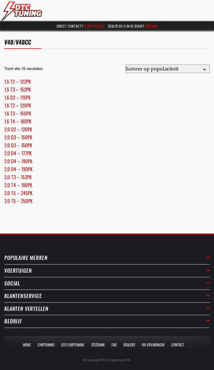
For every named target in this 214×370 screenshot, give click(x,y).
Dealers (129, 344)
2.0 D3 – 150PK (18, 137)
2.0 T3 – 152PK (18, 177)
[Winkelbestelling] (167, 69)
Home (27, 344)
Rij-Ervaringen (153, 344)
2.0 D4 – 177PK (18, 153)
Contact (177, 344)
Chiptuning (46, 344)
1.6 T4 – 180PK (17, 121)
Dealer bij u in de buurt (133, 26)
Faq (114, 344)
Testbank (98, 344)
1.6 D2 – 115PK (17, 97)
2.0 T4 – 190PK (18, 185)
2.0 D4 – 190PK (18, 169)
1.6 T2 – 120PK (17, 105)
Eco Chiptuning (72, 344)
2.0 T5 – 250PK (18, 201)
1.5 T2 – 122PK (17, 81)
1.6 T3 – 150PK (17, 113)
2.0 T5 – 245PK (18, 193)
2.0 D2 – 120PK (18, 129)
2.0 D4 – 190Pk (18, 161)
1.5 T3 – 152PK (17, 89)
